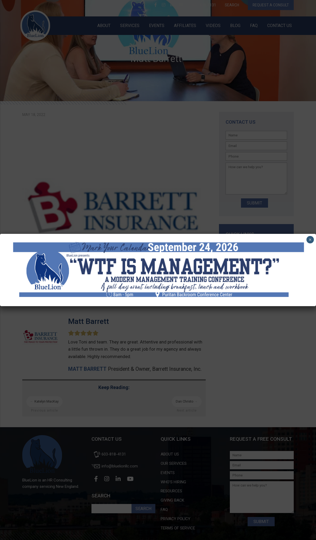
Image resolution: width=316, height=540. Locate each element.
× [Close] (310, 240)
